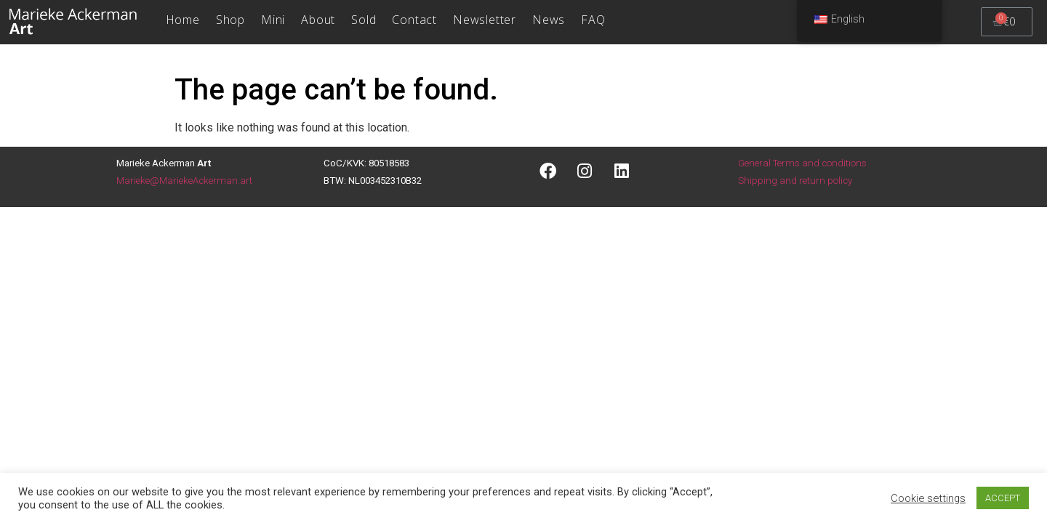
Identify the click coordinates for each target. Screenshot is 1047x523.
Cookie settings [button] (928, 498)
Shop (230, 20)
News (548, 20)
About (318, 20)
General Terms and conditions (802, 163)
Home (183, 20)
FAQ (593, 20)
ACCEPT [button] (1002, 497)
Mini (273, 20)
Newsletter (484, 20)
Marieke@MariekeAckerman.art (184, 180)
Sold (363, 20)
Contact (414, 20)
